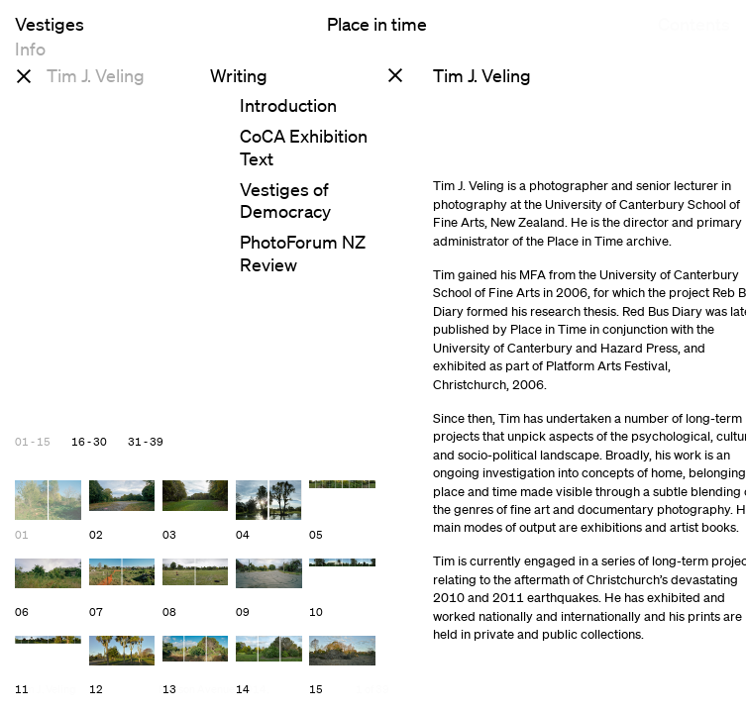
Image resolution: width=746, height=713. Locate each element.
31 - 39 (145, 442)
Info (30, 61)
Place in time (377, 24)
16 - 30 (89, 442)
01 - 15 (33, 442)
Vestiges (49, 24)
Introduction (288, 105)
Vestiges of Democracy (285, 200)
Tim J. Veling (96, 75)
